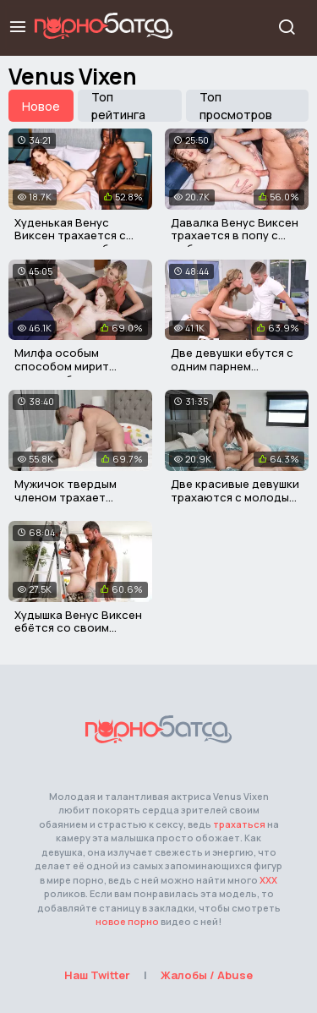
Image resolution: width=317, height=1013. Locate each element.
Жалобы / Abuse (207, 975)
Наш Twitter (97, 975)
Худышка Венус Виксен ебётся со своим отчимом (78, 628)
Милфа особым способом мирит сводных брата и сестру (61, 372)
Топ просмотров (235, 106)
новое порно (127, 921)
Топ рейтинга (118, 106)
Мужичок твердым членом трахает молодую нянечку (65, 496)
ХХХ (268, 879)
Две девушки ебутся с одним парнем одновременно (232, 365)
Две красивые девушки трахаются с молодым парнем (235, 496)
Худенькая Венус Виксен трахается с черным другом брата (75, 235)
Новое (41, 106)
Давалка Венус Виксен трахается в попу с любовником (234, 235)
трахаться (239, 824)
